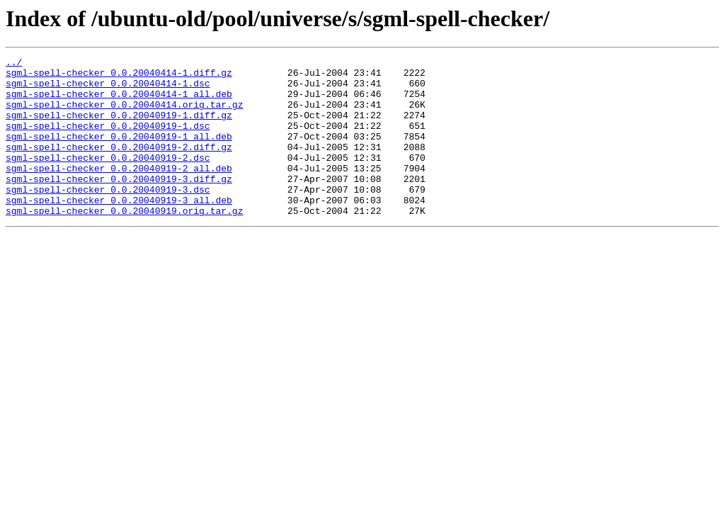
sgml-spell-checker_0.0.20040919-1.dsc (108, 140)
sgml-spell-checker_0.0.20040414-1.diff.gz (119, 76)
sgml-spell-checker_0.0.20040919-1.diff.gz (119, 127)
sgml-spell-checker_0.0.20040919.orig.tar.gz (124, 242)
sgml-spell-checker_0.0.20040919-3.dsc (108, 216)
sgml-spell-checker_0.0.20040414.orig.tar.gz (124, 114)
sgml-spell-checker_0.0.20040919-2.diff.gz (119, 165)
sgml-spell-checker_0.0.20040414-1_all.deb (119, 102)
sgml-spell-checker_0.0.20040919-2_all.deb (119, 191)
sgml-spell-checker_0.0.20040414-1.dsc (108, 89)
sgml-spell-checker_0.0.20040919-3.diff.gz (119, 204)
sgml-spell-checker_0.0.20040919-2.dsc (108, 178)
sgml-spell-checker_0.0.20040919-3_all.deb (119, 229)
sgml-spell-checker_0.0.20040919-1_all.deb (119, 153)
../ (14, 63)
